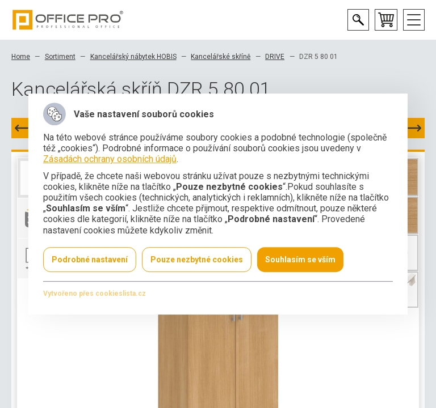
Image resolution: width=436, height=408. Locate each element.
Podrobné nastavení (90, 259)
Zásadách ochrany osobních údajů (110, 159)
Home (20, 57)
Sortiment (60, 57)
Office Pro (68, 19)
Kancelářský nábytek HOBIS (133, 57)
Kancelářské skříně (220, 57)
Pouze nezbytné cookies (196, 259)
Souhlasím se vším (300, 259)
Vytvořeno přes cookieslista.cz (94, 294)
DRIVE (274, 57)
